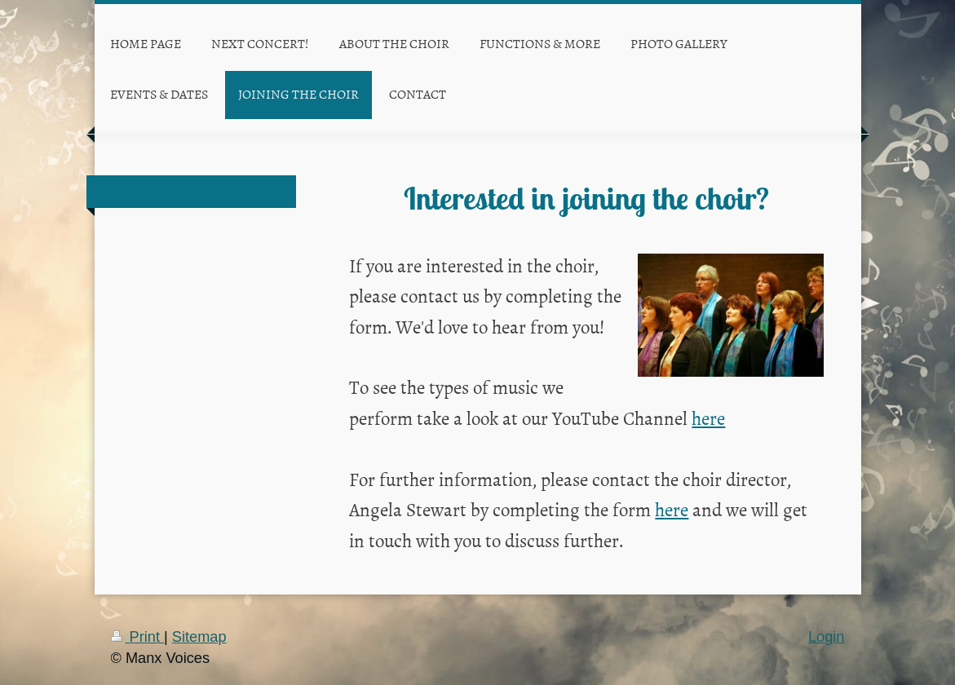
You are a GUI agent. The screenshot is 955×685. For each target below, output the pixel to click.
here (708, 417)
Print (138, 637)
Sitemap (199, 637)
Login (826, 637)
